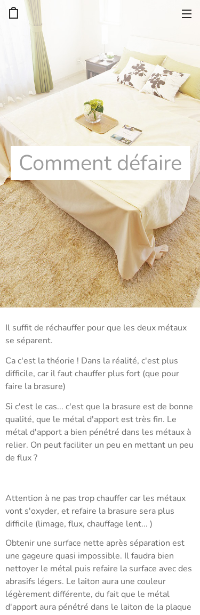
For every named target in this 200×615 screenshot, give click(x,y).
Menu (186, 13)
